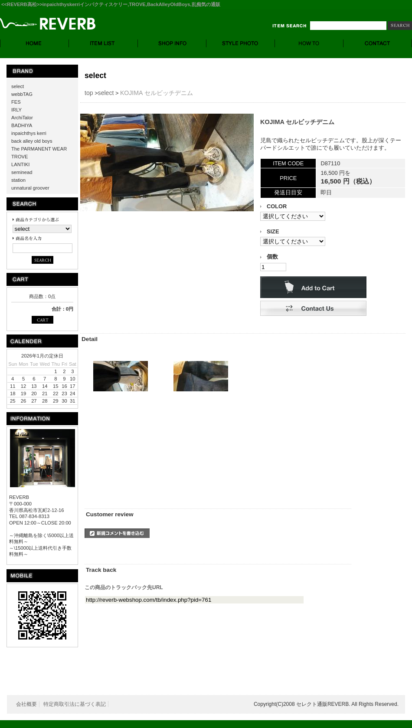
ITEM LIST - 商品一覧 (103, 43)
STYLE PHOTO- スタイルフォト (240, 43)
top (89, 92)
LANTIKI (20, 164)
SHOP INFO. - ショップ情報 (172, 43)
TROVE (19, 156)
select (17, 86)
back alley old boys (31, 141)
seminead (22, 172)
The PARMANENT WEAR (39, 148)
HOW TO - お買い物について (309, 43)
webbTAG (22, 94)
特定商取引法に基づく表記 (74, 704)
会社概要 (26, 704)
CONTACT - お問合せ (377, 43)
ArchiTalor (22, 117)
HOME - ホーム (34, 43)
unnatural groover (30, 187)
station (18, 180)
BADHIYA (21, 125)
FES (16, 102)
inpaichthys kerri (28, 133)
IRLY (16, 109)
